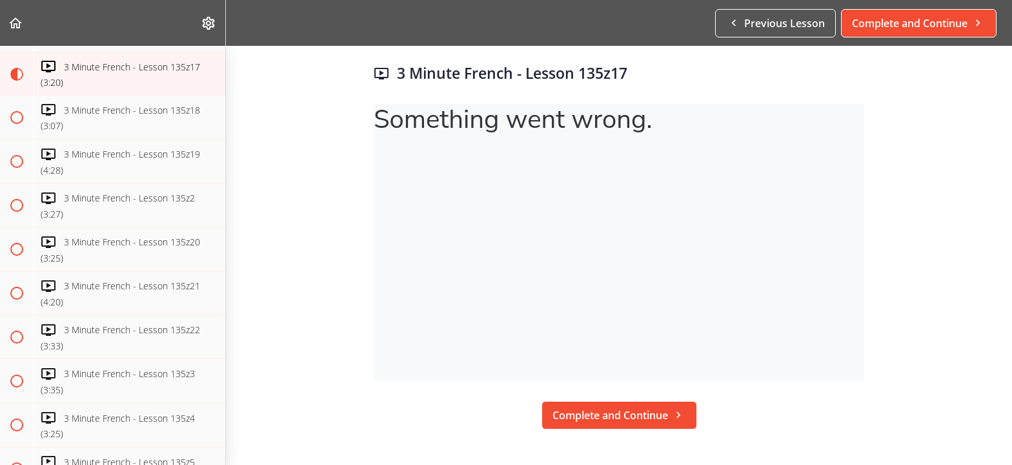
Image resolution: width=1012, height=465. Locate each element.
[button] (16, 23)
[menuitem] (209, 23)
